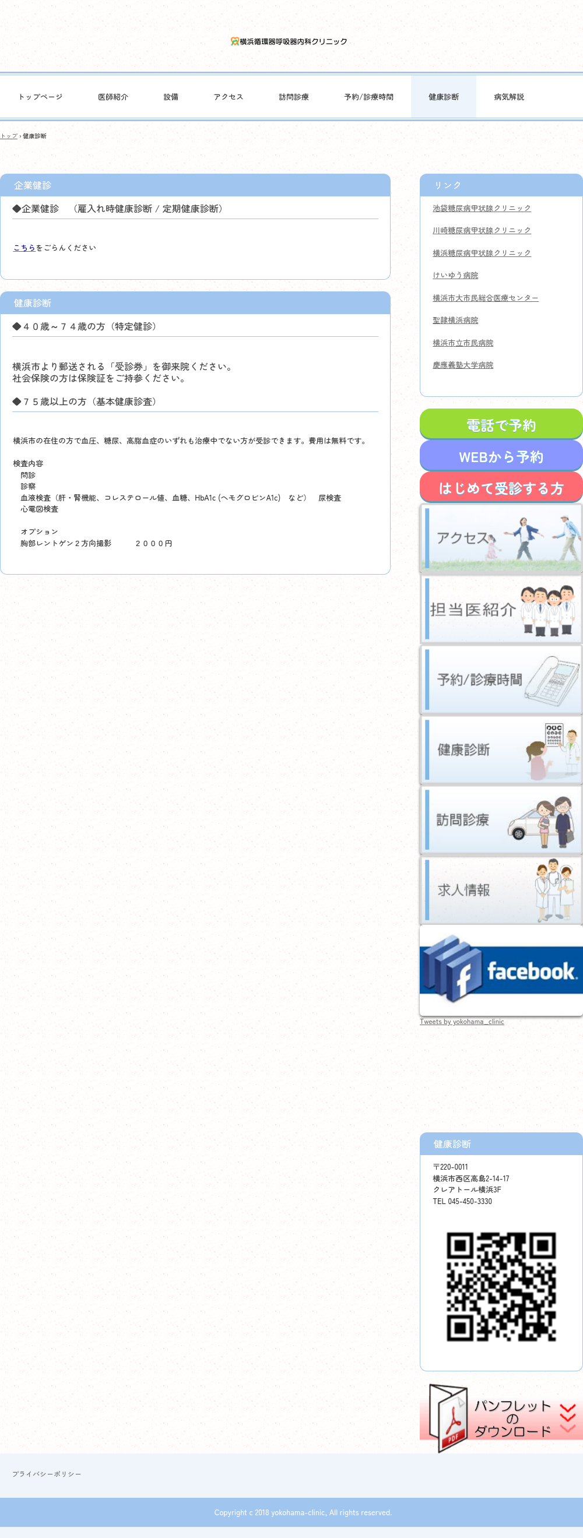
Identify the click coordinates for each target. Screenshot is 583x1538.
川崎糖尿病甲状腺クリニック (482, 229)
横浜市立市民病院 (463, 342)
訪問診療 (294, 96)
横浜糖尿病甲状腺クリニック (482, 252)
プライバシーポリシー (47, 1474)
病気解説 (509, 96)
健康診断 (444, 96)
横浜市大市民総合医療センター (486, 297)
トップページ (40, 96)
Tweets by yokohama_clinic (462, 1021)
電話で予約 (501, 424)
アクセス (228, 96)
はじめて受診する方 (501, 487)
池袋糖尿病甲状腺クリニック (482, 207)
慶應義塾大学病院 (463, 364)
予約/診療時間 (369, 96)
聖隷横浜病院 (455, 319)
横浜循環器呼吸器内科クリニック (292, 42)
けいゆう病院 (455, 274)
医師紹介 (113, 96)
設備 (170, 96)
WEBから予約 (501, 456)
